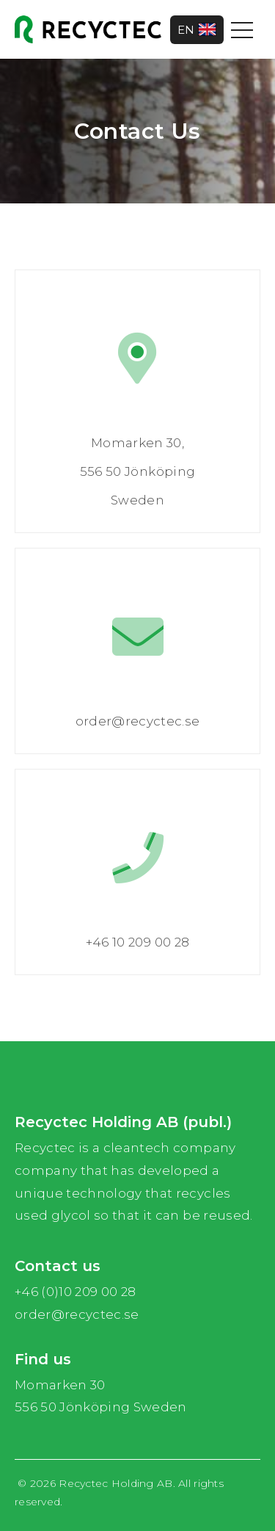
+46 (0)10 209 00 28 (75, 1291)
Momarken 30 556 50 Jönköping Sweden (101, 1396)
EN (196, 30)
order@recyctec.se (77, 1314)
